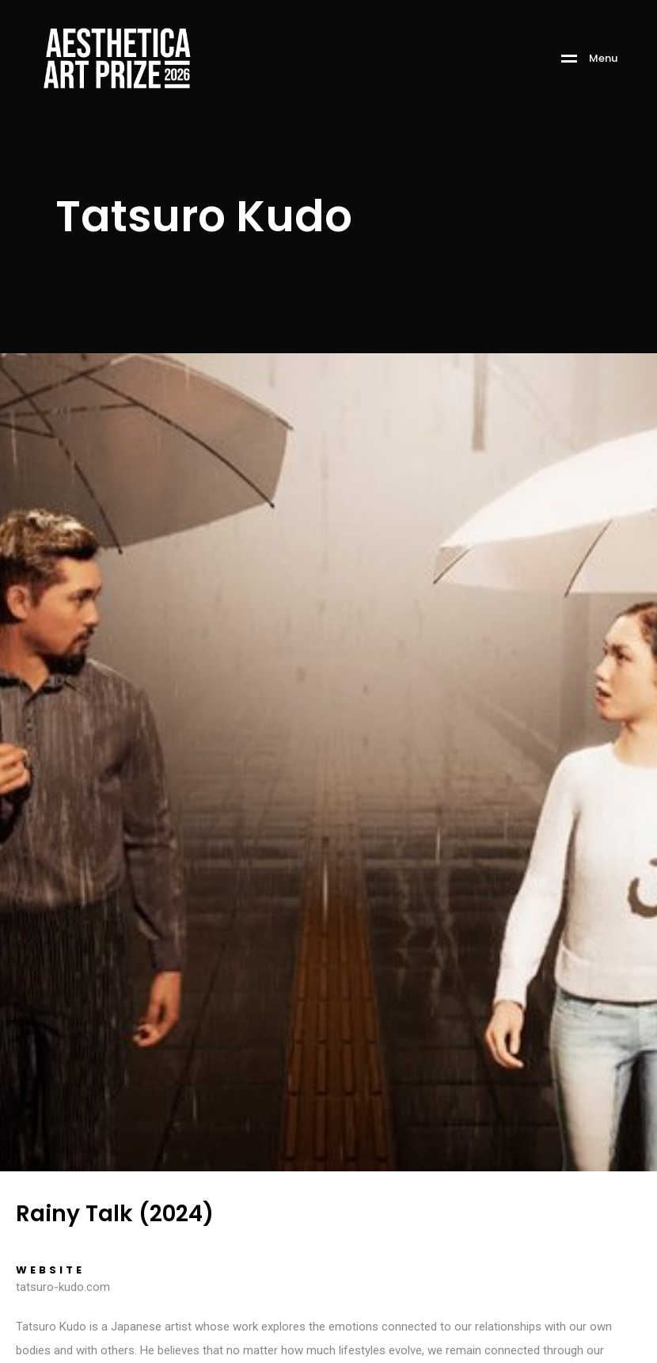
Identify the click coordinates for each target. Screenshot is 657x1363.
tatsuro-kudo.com (63, 1287)
